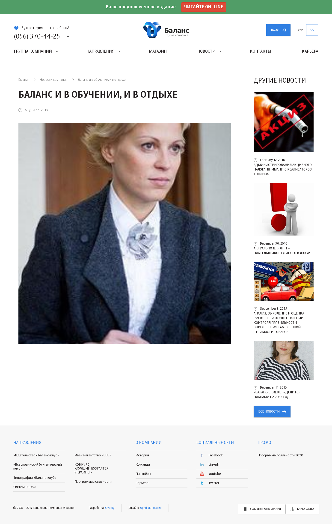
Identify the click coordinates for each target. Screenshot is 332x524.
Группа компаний (33, 51)
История (142, 455)
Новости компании (54, 79)
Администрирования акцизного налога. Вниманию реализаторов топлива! (283, 169)
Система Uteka (24, 487)
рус (312, 30)
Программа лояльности (93, 481)
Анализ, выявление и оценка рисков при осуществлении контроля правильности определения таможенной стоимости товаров (279, 323)
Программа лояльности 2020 (280, 455)
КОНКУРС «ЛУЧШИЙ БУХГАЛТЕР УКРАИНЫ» (91, 468)
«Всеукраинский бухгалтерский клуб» (37, 466)
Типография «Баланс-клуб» (34, 477)
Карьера (310, 51)
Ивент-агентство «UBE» (92, 455)
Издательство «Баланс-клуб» (36, 455)
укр (300, 30)
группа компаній (166, 30)
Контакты (260, 51)
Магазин (158, 51)
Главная (23, 79)
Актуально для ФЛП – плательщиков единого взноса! (282, 251)
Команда (143, 464)
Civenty (109, 508)
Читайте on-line (203, 7)
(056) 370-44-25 (37, 36)
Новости (206, 51)
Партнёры (143, 474)
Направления (100, 51)
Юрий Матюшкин (150, 508)
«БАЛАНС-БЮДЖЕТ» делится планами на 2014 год (277, 395)
